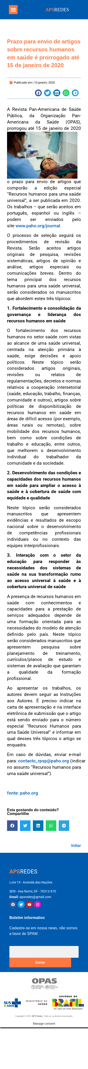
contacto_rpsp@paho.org (43, 761)
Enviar (40, 962)
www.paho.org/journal (37, 225)
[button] (13, 9)
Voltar (76, 845)
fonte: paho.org (22, 793)
